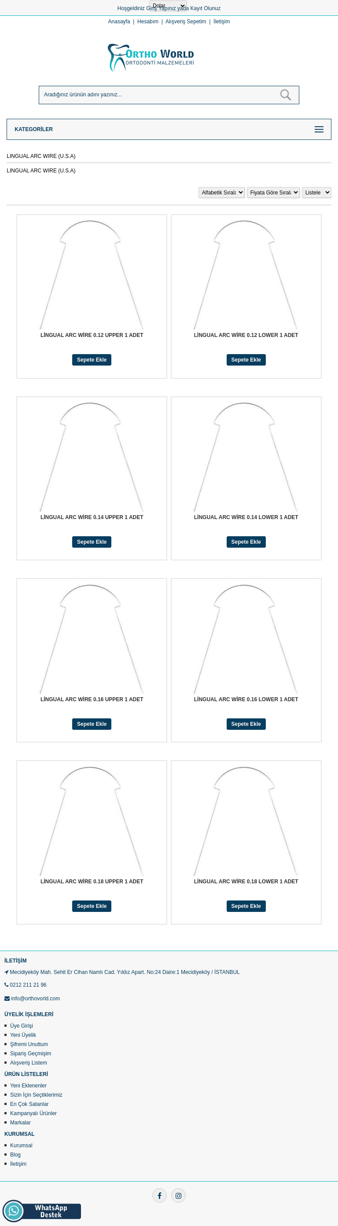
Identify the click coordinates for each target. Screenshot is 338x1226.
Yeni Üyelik (23, 1035)
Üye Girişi (21, 1026)
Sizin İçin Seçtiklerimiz (36, 1095)
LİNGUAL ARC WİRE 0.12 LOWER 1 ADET (246, 335)
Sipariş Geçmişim (30, 1053)
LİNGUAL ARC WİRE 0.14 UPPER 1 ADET (91, 517)
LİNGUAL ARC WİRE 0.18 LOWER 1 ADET (246, 881)
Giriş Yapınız (161, 8)
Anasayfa (119, 21)
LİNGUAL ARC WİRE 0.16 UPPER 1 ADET (91, 699)
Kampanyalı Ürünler (33, 1113)
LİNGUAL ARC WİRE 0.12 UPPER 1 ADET (91, 335)
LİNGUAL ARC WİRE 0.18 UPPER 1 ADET (91, 881)
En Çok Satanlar (29, 1104)
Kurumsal (21, 1145)
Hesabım (147, 21)
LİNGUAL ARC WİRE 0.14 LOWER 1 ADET (246, 517)
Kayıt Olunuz (205, 8)
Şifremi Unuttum (29, 1044)
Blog (15, 1155)
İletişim (221, 21)
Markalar (20, 1123)
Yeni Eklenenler (28, 1086)
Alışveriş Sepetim (185, 21)
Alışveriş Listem (28, 1063)
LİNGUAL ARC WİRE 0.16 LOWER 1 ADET (246, 699)
